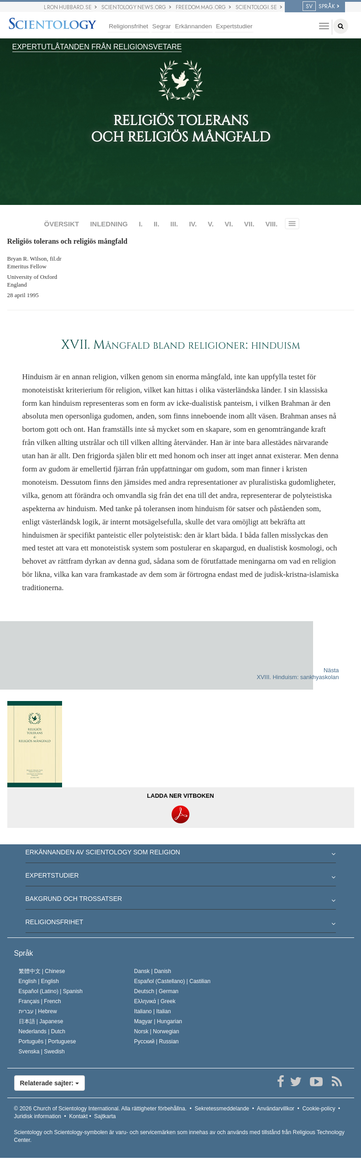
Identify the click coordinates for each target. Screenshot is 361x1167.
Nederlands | (42, 1031)
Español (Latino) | (51, 991)
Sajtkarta (104, 1116)
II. (157, 224)
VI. (229, 224)
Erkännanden (193, 26)
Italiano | (152, 1011)
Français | (40, 1001)
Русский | (156, 1041)
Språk (23, 953)
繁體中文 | (42, 971)
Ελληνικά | (155, 1001)
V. (211, 224)
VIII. (271, 224)
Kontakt (78, 1116)
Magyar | (158, 1021)
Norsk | (156, 1031)
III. (174, 224)
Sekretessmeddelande (221, 1108)
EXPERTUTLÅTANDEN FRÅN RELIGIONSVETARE (97, 47)
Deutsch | (156, 991)
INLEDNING (109, 224)
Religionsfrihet (128, 26)
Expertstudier (234, 26)
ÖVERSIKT (61, 224)
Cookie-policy (318, 1108)
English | (39, 981)
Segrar (161, 26)
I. (140, 224)
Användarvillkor (275, 1108)
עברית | (38, 1011)
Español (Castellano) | (172, 981)
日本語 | (41, 1021)
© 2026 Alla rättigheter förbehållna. (100, 1108)
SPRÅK (319, 6)
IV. (193, 224)
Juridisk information (37, 1116)
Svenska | (42, 1051)
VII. (249, 224)
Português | (47, 1041)
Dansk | (152, 971)
